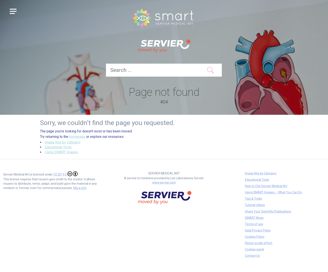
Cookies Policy (254, 236)
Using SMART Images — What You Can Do (273, 192)
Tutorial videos (255, 205)
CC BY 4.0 (66, 173)
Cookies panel (254, 249)
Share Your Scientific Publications (268, 211)
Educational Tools (58, 147)
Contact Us (252, 255)
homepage (77, 137)
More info (80, 188)
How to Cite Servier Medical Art (266, 186)
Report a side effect (258, 243)
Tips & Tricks (253, 198)
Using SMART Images (61, 152)
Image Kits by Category (62, 142)
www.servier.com (164, 182)
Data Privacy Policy (258, 230)
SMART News (254, 218)
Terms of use (254, 224)
